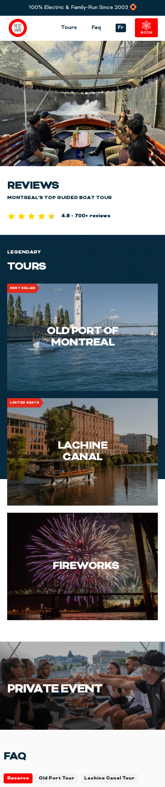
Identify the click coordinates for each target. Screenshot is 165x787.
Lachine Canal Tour (109, 778)
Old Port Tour (56, 778)
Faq (96, 28)
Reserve (18, 778)
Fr (121, 27)
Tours (69, 28)
